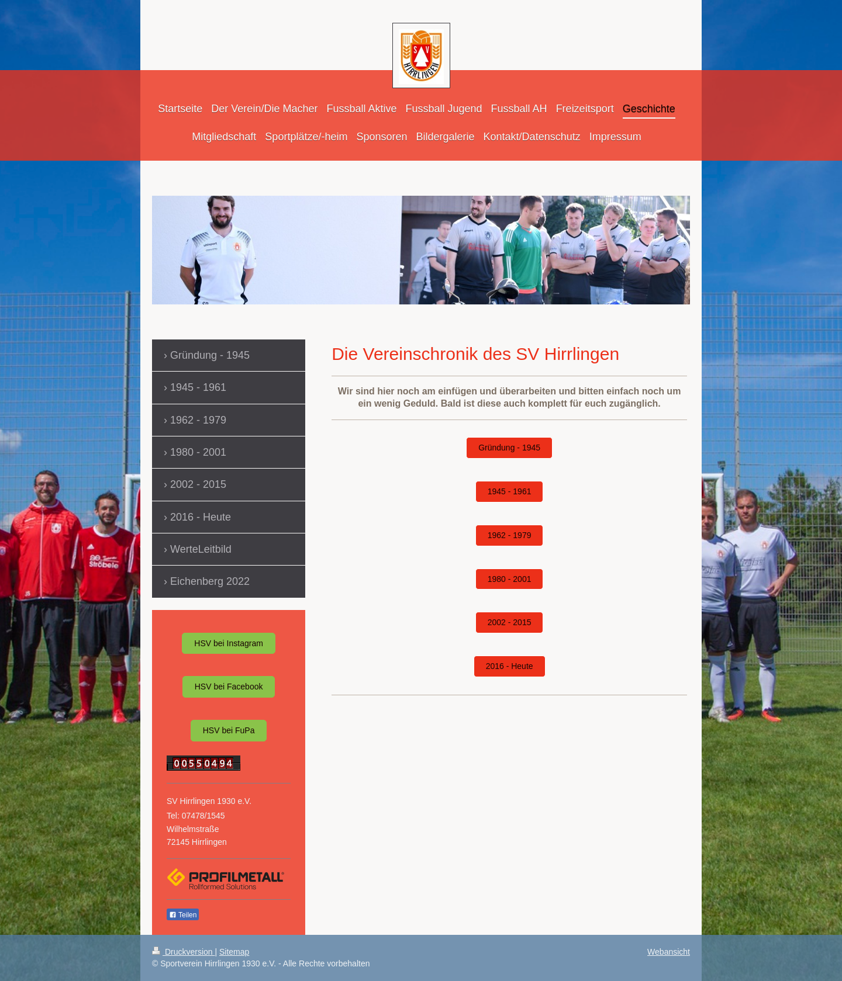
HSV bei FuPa (229, 730)
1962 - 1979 (510, 535)
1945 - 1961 (510, 491)
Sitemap (234, 951)
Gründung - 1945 (509, 447)
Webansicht (668, 951)
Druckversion (183, 951)
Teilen (182, 915)
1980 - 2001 (510, 579)
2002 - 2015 (510, 622)
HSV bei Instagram (228, 643)
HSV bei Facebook (229, 686)
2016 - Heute (509, 666)
